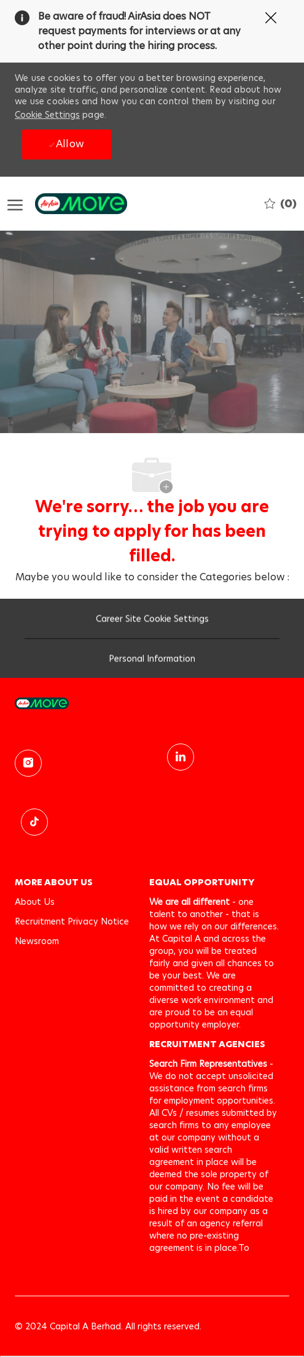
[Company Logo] (69, 203)
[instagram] (28, 763)
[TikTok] (34, 822)
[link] (152, 703)
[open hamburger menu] (15, 204)
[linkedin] (180, 757)
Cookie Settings (47, 115)
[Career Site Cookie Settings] (152, 621)
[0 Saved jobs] (280, 203)
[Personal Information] (152, 661)
